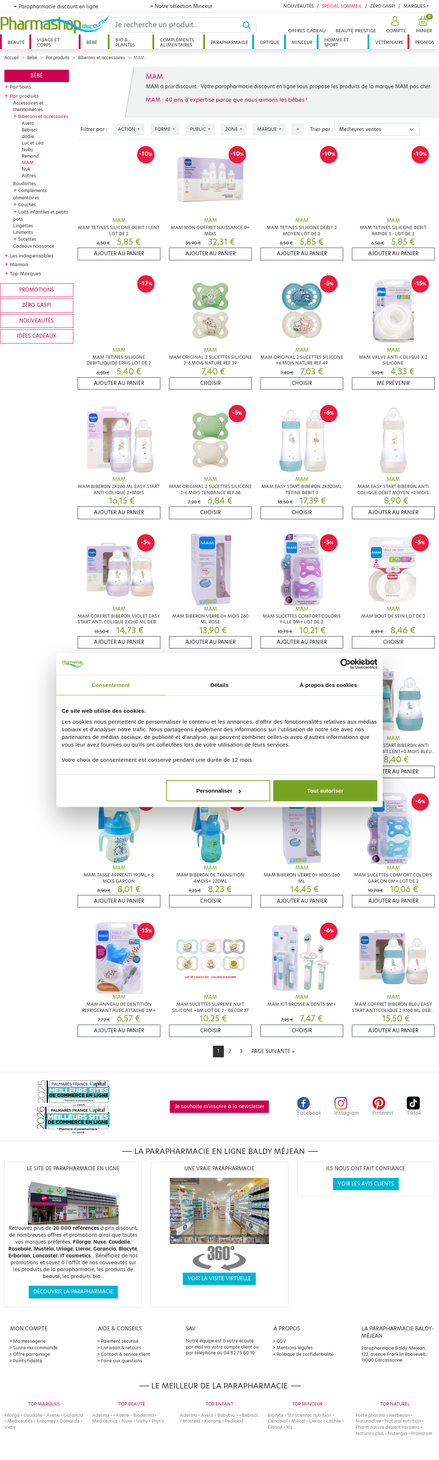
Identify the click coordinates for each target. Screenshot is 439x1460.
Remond (30, 156)
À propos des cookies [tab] (328, 685)
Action (127, 129)
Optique (269, 42)
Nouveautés (298, 6)
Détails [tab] (219, 685)
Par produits (58, 58)
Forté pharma (370, 1415)
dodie (28, 136)
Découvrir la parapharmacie (73, 1291)
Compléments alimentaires (177, 42)
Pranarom (421, 1433)
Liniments (23, 232)
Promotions (36, 289)
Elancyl (275, 1427)
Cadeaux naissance (33, 246)
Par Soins (20, 87)
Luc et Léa (33, 143)
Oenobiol (277, 1421)
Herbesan (399, 1415)
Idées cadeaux (36, 336)
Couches (27, 205)
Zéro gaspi (36, 305)
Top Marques (25, 273)
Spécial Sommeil (342, 6)
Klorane (212, 1421)
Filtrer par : (94, 129)
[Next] (273, 1051)
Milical (298, 1421)
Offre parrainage (31, 1354)
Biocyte (275, 1415)
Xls (289, 1427)
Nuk (26, 169)
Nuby (27, 149)
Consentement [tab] (110, 685)
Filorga (12, 1415)
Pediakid (234, 1421)
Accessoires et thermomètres (28, 106)
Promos (424, 42)
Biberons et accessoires (101, 58)
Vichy (10, 1427)
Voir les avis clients (366, 1183)
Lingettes (23, 226)
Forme (163, 129)
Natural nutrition (403, 1421)
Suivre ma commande (35, 1348)
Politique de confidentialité (304, 1354)
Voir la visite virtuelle (219, 1278)
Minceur (302, 42)
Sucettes (27, 239)
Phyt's (158, 1421)
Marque (267, 129)
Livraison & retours (121, 1348)
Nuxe (127, 1421)
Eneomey (46, 1421)
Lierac (315, 1421)
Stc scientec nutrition (309, 1415)
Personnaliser (218, 791)
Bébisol (29, 130)
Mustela (191, 1421)
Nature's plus (370, 1433)
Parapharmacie (229, 42)
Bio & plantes (125, 42)
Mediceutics (20, 1421)
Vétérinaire (389, 42)
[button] (395, 25)
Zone (232, 129)
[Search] (176, 25)
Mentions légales (294, 1348)
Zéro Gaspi (382, 6)
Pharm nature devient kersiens (387, 1427)
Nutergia (397, 1433)
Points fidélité (27, 1361)
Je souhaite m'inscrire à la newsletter (219, 1106)
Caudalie (33, 1415)
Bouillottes (24, 183)
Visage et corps (48, 42)
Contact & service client (125, 1354)
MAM (28, 162)
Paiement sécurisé (120, 1341)
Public (198, 129)
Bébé (91, 42)
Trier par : (321, 129)
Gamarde (69, 1421)
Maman (19, 264)
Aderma (100, 1415)
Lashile (333, 1421)
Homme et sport (336, 42)
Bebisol (250, 1415)
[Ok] (249, 25)
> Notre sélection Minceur (181, 6)
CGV (281, 1341)
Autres (29, 175)
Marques (414, 6)
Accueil (11, 58)
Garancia (73, 1415)
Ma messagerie (29, 1341)
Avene (53, 1415)
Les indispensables (31, 255)
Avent (28, 123)
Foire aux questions (121, 1361)
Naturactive (368, 1421)
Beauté (16, 42)
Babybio (226, 1415)
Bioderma (143, 1415)
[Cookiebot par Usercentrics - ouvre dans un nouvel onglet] (345, 663)
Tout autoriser (325, 791)
